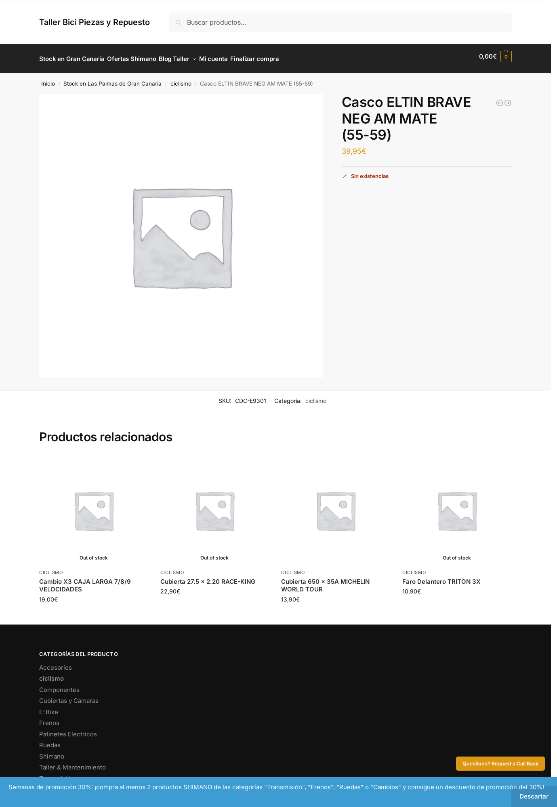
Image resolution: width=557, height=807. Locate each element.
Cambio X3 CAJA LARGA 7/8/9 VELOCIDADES (85, 581)
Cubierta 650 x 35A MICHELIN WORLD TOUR (325, 581)
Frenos (49, 719)
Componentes (59, 685)
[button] (495, 56)
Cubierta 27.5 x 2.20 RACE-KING (207, 577)
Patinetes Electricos (68, 730)
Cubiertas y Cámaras (69, 696)
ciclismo (180, 79)
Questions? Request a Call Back (500, 764)
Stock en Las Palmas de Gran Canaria (112, 79)
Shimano (51, 752)
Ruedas (50, 741)
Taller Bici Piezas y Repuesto (94, 22)
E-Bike (48, 707)
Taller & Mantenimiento (72, 763)
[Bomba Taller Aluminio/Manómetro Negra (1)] (500, 99)
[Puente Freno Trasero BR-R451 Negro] (508, 99)
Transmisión (56, 774)
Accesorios (55, 663)
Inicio (48, 79)
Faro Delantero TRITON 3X (441, 577)
